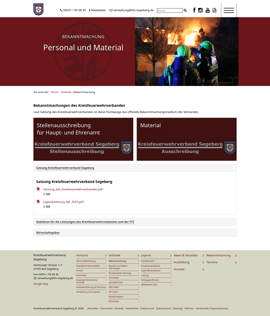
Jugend (146, 255)
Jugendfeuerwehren (151, 270)
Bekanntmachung (117, 261)
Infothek (66, 92)
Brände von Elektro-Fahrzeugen (118, 267)
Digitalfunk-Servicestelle (88, 265)
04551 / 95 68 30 (74, 10)
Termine (211, 262)
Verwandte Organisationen (212, 308)
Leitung (145, 275)
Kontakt (179, 269)
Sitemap (178, 308)
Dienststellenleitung (86, 261)
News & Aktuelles (186, 255)
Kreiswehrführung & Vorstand (90, 287)
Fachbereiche (147, 261)
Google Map (40, 283)
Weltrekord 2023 (149, 284)
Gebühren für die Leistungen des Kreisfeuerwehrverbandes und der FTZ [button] (85, 222)
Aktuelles (92, 308)
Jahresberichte (116, 282)
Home (54, 92)
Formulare (114, 277)
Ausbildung (181, 262)
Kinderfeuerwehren (150, 265)
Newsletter (98, 10)
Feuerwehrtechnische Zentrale (86, 281)
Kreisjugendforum (150, 280)
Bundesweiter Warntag (120, 273)
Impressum (147, 308)
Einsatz (79, 270)
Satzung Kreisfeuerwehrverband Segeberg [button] (65, 168)
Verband (82, 255)
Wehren (189, 308)
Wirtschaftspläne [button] (48, 233)
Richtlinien (114, 301)
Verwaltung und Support (88, 291)
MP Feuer (113, 291)
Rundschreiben (116, 296)
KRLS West (114, 287)
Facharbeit (81, 275)
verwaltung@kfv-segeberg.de (133, 10)
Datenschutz (163, 308)
